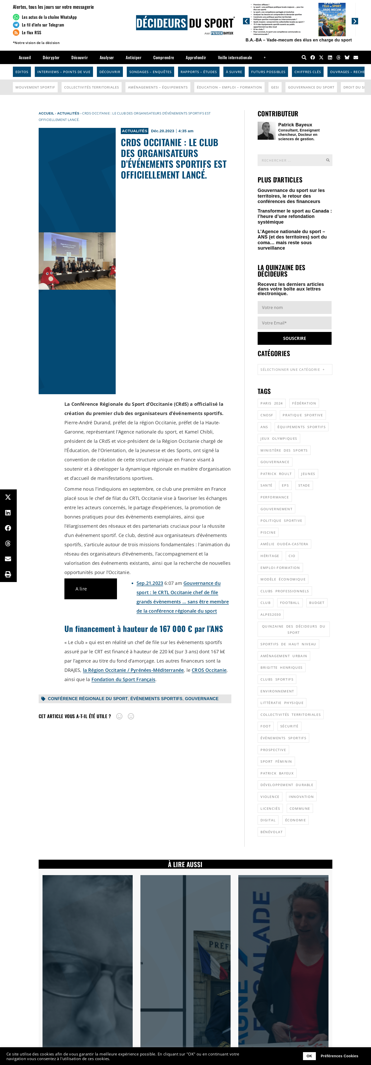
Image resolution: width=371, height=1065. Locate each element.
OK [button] (309, 1056)
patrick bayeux (277, 773)
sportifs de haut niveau (288, 644)
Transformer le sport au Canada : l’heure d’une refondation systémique (295, 216)
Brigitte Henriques (281, 667)
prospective (273, 749)
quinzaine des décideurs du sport (294, 629)
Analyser (107, 57)
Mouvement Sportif (35, 87)
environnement (277, 691)
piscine (268, 532)
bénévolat (271, 832)
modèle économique (283, 579)
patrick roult (276, 473)
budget (317, 602)
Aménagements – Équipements (158, 87)
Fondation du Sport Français (123, 679)
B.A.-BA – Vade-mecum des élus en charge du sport (299, 40)
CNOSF (266, 415)
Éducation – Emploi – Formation (229, 87)
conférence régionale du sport (88, 699)
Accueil (25, 57)
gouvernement (276, 509)
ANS (264, 427)
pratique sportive (303, 415)
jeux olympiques (278, 438)
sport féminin (276, 761)
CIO (292, 555)
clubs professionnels (284, 591)
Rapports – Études (199, 71)
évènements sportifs (156, 699)
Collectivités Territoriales (91, 87)
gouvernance (202, 699)
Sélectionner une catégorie (292, 369)
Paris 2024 (271, 403)
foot (265, 726)
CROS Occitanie (209, 670)
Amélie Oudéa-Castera (284, 544)
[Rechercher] (327, 160)
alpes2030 (270, 614)
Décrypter (51, 57)
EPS (285, 485)
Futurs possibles (268, 71)
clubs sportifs (276, 679)
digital (268, 820)
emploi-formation (280, 567)
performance (274, 497)
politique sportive (281, 520)
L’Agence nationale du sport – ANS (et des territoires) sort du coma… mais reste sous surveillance (292, 240)
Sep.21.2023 (150, 583)
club (265, 602)
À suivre (234, 71)
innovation (301, 796)
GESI (275, 87)
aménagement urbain (283, 656)
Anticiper (133, 57)
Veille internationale (235, 57)
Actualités (68, 113)
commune (300, 808)
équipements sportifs (301, 427)
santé (266, 485)
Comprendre (163, 57)
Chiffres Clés (307, 71)
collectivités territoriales (290, 714)
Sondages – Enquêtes (150, 71)
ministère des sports (284, 450)
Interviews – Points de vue (63, 71)
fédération (304, 403)
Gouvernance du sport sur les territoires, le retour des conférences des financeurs (291, 196)
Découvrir (79, 57)
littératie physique (281, 702)
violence (270, 796)
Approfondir (196, 57)
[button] (246, 21)
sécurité (289, 726)
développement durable (287, 784)
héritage (269, 555)
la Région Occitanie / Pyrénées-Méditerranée (133, 670)
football (290, 602)
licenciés (270, 808)
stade (304, 485)
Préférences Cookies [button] (339, 1056)
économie (295, 820)
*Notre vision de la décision (36, 42)
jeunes (308, 473)
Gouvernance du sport (311, 87)
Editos (21, 71)
